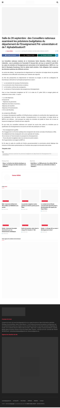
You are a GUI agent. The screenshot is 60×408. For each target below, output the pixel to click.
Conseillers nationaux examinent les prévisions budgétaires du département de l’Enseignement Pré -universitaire (27, 154)
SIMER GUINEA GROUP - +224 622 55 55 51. (35, 404)
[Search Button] (57, 2)
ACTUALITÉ (24, 51)
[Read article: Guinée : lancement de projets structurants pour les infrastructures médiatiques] (11, 220)
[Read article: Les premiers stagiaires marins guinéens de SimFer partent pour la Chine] (30, 196)
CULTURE (34, 51)
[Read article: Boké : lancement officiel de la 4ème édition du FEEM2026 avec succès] (11, 196)
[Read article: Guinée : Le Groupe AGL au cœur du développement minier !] (50, 220)
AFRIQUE (30, 51)
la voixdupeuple (11, 404)
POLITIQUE (23, 401)
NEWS (38, 51)
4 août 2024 (17, 51)
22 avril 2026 (44, 211)
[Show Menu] (2, 2)
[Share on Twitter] (28, 55)
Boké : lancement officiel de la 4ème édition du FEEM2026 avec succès (10, 206)
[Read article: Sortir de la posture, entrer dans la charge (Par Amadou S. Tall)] (30, 220)
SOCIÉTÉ (46, 51)
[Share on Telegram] (57, 55)
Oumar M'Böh (10, 51)
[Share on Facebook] (10, 55)
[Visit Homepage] (30, 2)
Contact (41, 401)
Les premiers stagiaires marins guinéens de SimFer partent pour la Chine (30, 206)
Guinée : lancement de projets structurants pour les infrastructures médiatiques (9, 230)
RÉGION (42, 51)
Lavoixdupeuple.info (6, 401)
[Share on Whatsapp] (46, 55)
